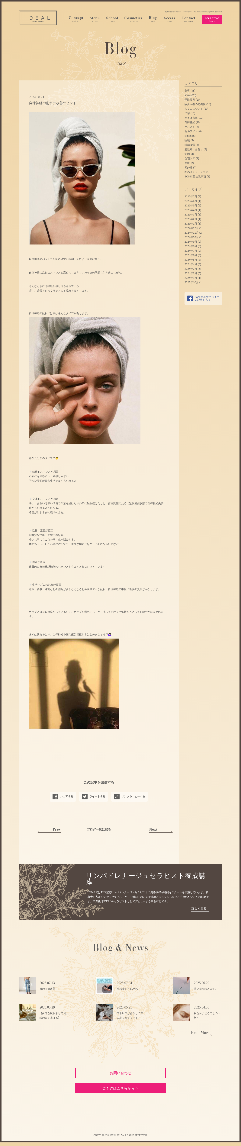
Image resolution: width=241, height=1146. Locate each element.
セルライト (191, 131)
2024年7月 (191, 250)
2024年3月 (191, 268)
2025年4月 (191, 210)
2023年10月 (192, 282)
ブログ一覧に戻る (99, 829)
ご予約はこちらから (118, 1091)
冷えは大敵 (191, 117)
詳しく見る (198, 908)
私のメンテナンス (195, 171)
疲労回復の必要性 (195, 104)
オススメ (190, 126)
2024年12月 (192, 228)
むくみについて (194, 108)
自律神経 (190, 122)
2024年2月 (191, 273)
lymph (188, 135)
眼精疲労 (190, 144)
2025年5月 (191, 205)
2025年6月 (191, 200)
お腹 (187, 162)
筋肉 (187, 153)
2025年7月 (191, 196)
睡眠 (187, 140)
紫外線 (188, 167)
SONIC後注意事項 (195, 176)
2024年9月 (191, 241)
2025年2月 (191, 219)
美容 (187, 90)
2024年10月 (192, 237)
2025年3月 (191, 214)
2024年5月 (191, 259)
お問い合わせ (120, 1074)
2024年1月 (191, 277)
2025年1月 (191, 223)
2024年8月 (191, 246)
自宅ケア (190, 158)
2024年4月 (191, 264)
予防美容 (190, 99)
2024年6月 (191, 255)
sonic (188, 95)
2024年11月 (192, 232)
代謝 (187, 113)
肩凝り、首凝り (194, 149)
